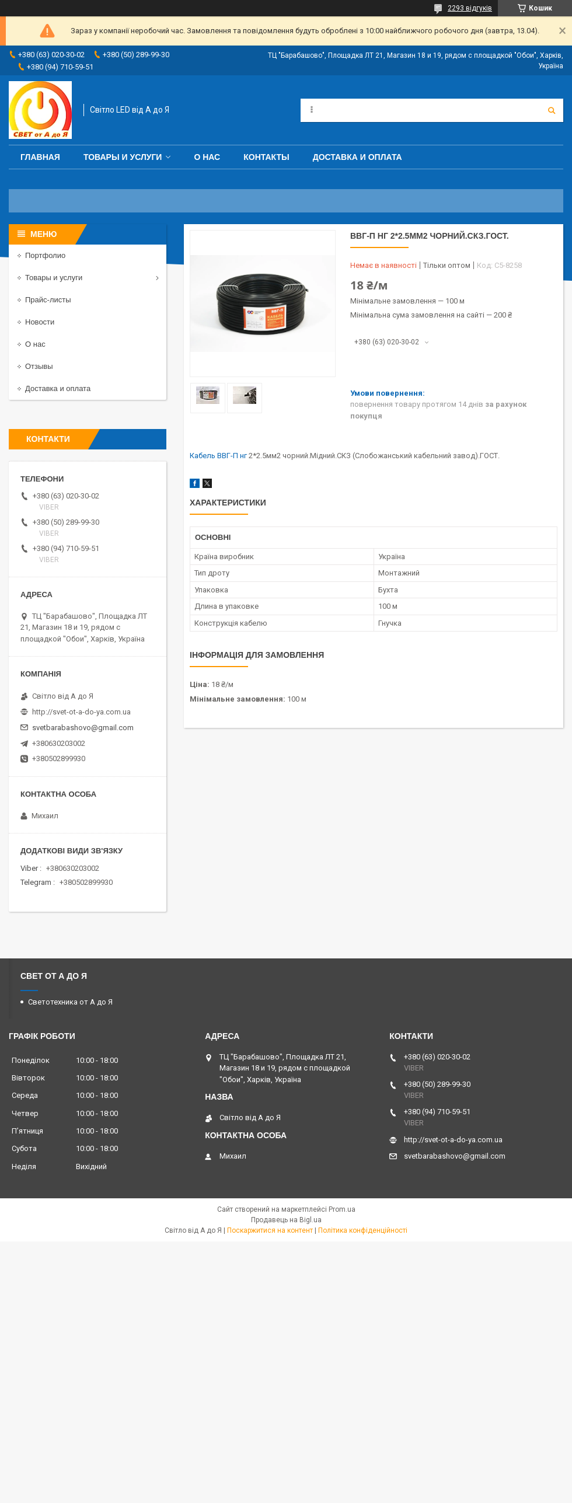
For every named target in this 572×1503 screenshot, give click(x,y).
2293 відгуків (470, 8)
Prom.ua (342, 1209)
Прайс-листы (48, 299)
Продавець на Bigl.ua (286, 1220)
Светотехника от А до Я (70, 1002)
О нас (207, 157)
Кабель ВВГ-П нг (218, 455)
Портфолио (45, 255)
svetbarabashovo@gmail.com (83, 727)
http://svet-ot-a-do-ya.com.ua (81, 711)
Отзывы (39, 366)
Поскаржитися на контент (270, 1230)
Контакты (266, 157)
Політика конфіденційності (362, 1230)
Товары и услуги (122, 157)
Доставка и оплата (357, 157)
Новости (39, 322)
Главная (40, 157)
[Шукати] (551, 110)
